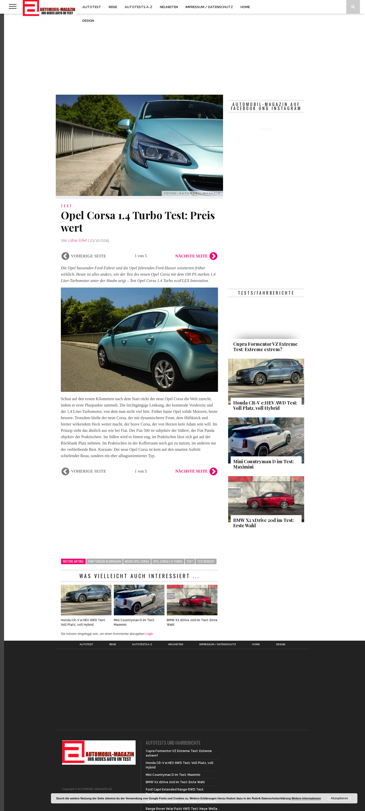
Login (149, 634)
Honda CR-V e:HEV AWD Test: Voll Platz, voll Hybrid (83, 622)
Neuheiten (169, 7)
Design (88, 21)
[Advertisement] (182, 54)
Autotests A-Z (138, 7)
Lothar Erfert (77, 240)
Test (190, 561)
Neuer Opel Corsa (137, 561)
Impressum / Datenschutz (209, 7)
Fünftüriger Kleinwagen (104, 561)
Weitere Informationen (306, 798)
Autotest (91, 7)
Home (245, 7)
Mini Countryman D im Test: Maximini (134, 622)
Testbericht (206, 561)
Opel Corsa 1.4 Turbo (167, 561)
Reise (113, 7)
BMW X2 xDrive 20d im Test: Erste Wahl (192, 622)
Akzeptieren (339, 798)
